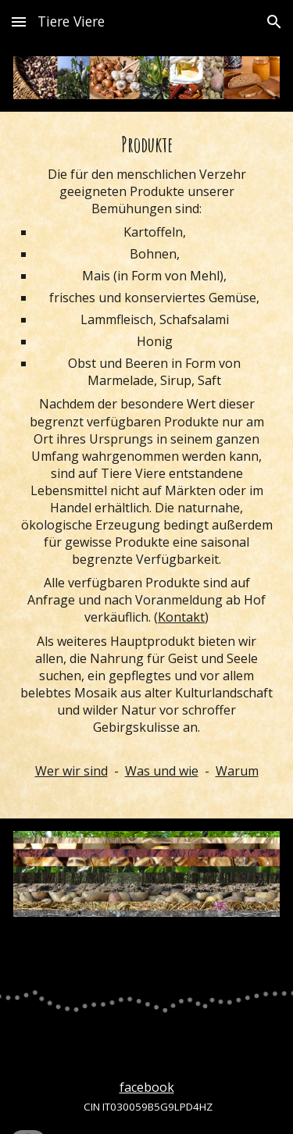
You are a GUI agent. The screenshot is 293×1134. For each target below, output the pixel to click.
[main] (146, 465)
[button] (19, 21)
